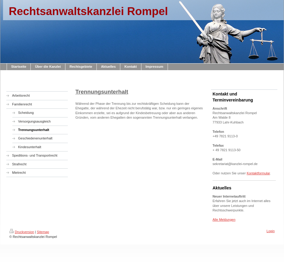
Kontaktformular (258, 173)
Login (271, 231)
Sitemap (43, 232)
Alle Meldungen (224, 219)
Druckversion (21, 232)
